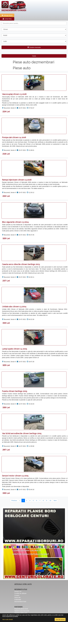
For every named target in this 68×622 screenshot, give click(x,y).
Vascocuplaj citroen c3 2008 (14, 94)
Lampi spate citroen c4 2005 (14, 349)
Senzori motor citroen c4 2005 (15, 476)
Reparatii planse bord (21, 609)
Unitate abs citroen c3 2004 (14, 307)
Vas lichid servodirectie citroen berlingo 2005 (21, 433)
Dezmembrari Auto (20, 601)
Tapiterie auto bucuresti (21, 611)
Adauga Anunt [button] (7, 15)
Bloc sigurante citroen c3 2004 (15, 222)
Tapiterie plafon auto (20, 613)
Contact (16, 595)
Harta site (17, 597)
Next (55, 500)
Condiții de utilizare (20, 593)
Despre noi (17, 591)
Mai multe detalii (7, 619)
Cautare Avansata (34, 47)
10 (50, 500)
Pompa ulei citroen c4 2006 (14, 137)
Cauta (34, 56)
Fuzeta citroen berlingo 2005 (14, 391)
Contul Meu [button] (7, 19)
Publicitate (17, 599)
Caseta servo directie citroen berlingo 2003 (21, 264)
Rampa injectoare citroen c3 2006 (16, 180)
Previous (14, 500)
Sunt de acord (60, 619)
